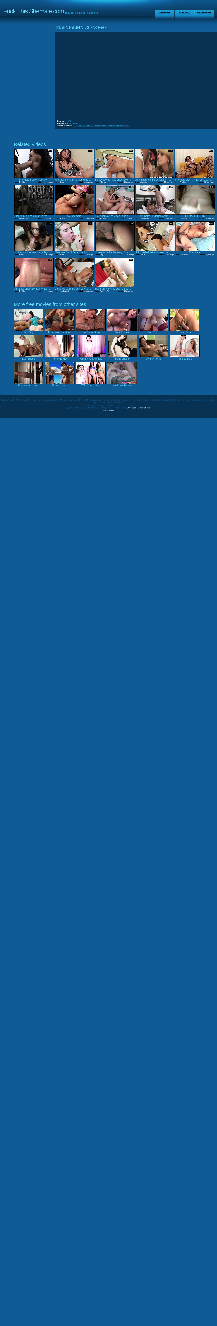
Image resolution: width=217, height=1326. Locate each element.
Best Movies (164, 12)
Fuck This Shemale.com (33, 11)
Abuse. (149, 408)
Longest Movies (204, 12)
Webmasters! (108, 410)
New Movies (184, 12)
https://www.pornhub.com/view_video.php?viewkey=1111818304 (102, 126)
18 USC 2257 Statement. (136, 408)
